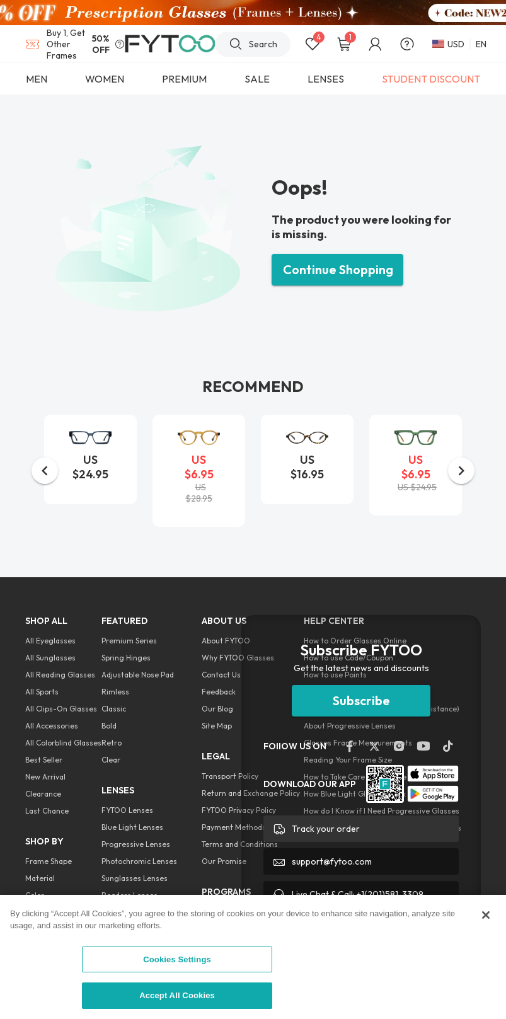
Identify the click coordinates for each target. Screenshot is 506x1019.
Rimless (115, 691)
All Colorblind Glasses (63, 742)
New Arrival (45, 776)
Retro (111, 742)
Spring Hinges (126, 657)
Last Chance (47, 810)
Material (40, 878)
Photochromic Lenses (139, 861)
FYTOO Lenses (127, 810)
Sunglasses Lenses (134, 878)
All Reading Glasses (60, 674)
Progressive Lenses (135, 844)
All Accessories (51, 725)
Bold (109, 725)
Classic (113, 708)
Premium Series (129, 640)
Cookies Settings (177, 959)
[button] (45, 471)
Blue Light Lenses (132, 827)
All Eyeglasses (50, 640)
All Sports (42, 691)
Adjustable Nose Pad (137, 674)
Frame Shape (48, 861)
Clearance (43, 793)
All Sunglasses (50, 657)
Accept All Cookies (177, 995)
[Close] (486, 915)
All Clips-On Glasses (61, 708)
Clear (110, 759)
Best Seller (43, 759)
